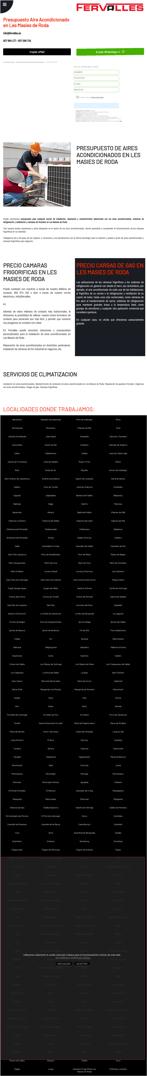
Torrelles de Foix (50, 714)
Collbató (118, 782)
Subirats (84, 655)
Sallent (17, 487)
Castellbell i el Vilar (50, 546)
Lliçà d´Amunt (17, 740)
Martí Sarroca (51, 563)
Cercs (84, 816)
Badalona (118, 529)
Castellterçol (84, 824)
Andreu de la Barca (50, 478)
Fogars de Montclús (51, 849)
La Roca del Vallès (51, 672)
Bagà (50, 504)
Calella (84, 453)
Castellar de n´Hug (84, 790)
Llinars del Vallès (17, 664)
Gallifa (84, 1060)
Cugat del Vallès (50, 588)
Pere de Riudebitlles (50, 554)
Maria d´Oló (17, 689)
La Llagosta (118, 613)
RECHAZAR (63, 964)
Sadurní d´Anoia (84, 588)
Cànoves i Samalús (118, 436)
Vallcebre (84, 647)
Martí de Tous (84, 563)
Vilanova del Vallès (50, 520)
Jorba (118, 765)
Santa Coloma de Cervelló (51, 723)
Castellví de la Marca (50, 824)
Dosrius (84, 740)
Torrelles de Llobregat (17, 714)
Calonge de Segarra (118, 445)
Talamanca (51, 757)
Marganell (118, 799)
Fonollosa (118, 841)
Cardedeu (118, 487)
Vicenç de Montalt (84, 596)
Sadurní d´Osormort (17, 613)
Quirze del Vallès (118, 622)
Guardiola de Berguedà (84, 832)
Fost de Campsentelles (50, 622)
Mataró (51, 512)
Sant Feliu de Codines (51, 579)
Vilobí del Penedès (84, 731)
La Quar (84, 672)
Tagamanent (84, 757)
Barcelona (17, 419)
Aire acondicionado (9, 62)
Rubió (118, 461)
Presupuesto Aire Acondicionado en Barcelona (30, 62)
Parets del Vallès (17, 1060)
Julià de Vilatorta (84, 487)
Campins (84, 445)
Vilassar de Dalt (118, 512)
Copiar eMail (37, 52)
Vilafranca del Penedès (17, 529)
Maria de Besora (118, 757)
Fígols (118, 849)
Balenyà (17, 504)
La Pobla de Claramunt (50, 613)
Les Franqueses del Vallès (118, 664)
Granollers (17, 841)
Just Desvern (118, 571)
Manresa (118, 504)
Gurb (51, 832)
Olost (84, 706)
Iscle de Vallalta (51, 461)
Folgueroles (17, 849)
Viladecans (84, 529)
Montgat (84, 773)
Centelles (118, 816)
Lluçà (50, 1069)
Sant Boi (51, 605)
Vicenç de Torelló (51, 596)
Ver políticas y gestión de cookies (72, 957)
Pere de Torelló (51, 487)
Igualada (84, 782)
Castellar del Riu (118, 546)
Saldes (118, 655)
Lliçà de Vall (118, 731)
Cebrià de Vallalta (118, 596)
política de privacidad (97, 97)
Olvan (50, 706)
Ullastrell (118, 681)
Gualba (118, 832)
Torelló (17, 723)
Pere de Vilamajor (84, 419)
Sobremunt (118, 689)
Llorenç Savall (50, 571)
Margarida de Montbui (84, 689)
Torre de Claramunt (118, 714)
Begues (50, 1060)
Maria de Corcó (84, 681)
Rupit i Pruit (84, 461)
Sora (118, 1060)
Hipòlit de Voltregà (84, 807)
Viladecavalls (51, 529)
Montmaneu (17, 773)
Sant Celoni (17, 681)
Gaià (51, 765)
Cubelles (118, 740)
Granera (50, 841)
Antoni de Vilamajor (118, 470)
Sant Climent (118, 672)
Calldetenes (50, 453)
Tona (118, 428)
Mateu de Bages (118, 554)
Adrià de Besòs (118, 478)
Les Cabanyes (17, 672)
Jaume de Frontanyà (17, 461)
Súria (50, 655)
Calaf (17, 546)
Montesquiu (118, 773)
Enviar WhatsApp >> (110, 52)
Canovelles (17, 445)
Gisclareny (84, 841)
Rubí (17, 470)
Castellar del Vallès (84, 546)
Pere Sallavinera (118, 630)
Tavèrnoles (118, 748)
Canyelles (84, 436)
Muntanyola (17, 428)
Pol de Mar (84, 630)
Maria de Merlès (17, 731)
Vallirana (17, 647)
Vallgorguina (51, 647)
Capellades (51, 495)
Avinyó (51, 537)
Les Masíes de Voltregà (50, 664)
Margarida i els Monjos (50, 689)
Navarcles (17, 512)
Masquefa (17, 799)
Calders (118, 537)
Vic (50, 639)
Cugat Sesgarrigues (17, 588)
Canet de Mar (51, 445)
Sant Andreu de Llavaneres (17, 478)
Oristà (118, 698)
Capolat (17, 495)
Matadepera (118, 790)
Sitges (17, 698)
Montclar (17, 782)
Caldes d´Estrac (84, 537)
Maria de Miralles (118, 723)
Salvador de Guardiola (51, 419)
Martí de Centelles (118, 563)
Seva (50, 698)
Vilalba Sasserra (50, 807)
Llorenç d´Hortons (84, 571)
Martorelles (51, 799)
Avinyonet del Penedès (17, 537)
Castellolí (118, 824)
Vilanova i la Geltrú (17, 520)
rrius (17, 832)
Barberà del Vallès (84, 495)
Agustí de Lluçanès (84, 478)
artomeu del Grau (84, 605)
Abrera (51, 748)
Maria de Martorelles (50, 681)
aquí (121, 121)
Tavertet (84, 748)
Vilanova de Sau (17, 807)
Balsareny (118, 495)
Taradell (17, 757)
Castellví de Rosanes (17, 824)
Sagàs (17, 1069)
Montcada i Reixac (50, 782)
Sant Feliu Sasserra (17, 554)
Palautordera (118, 579)
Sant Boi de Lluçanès (17, 605)
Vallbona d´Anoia (118, 647)
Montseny (50, 428)
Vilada (17, 639)
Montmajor (51, 773)
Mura (118, 419)
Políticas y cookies (118, 1069)
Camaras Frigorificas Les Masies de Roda (84, 1070)
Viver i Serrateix (50, 731)
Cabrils (84, 504)
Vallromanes (118, 639)
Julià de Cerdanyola (17, 436)
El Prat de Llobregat (51, 816)
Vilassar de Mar (84, 428)
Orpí (84, 698)
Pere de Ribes (84, 554)
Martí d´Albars (17, 571)
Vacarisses (17, 655)
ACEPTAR (82, 964)
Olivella (118, 706)
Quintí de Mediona (50, 630)
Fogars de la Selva (84, 849)
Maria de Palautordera (84, 723)
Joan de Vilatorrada (118, 453)
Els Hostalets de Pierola (17, 816)
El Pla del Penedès (17, 790)
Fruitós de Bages (17, 622)
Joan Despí (51, 436)
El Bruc (51, 740)
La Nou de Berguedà (84, 613)
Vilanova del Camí (84, 520)
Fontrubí (84, 765)
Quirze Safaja (84, 622)
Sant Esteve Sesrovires (84, 579)
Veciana (84, 639)
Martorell (84, 799)
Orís (17, 706)
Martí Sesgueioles (17, 563)
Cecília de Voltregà (118, 588)
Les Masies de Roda (84, 664)
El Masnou (50, 790)
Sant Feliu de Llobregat (17, 579)
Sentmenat (17, 765)
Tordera (17, 748)
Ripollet (84, 470)
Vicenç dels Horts (17, 596)
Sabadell (118, 605)
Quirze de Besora (17, 630)
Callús (17, 453)
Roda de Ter (50, 470)
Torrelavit (84, 714)
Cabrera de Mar (118, 520)
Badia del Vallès (84, 512)
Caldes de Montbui (118, 807)
